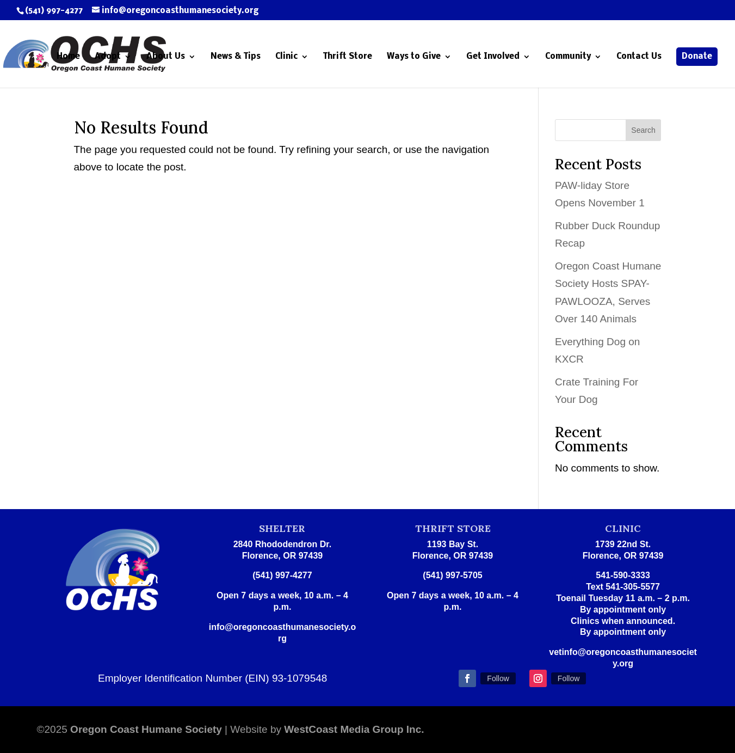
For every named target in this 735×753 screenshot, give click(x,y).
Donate (697, 56)
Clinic (286, 57)
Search (643, 130)
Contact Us (639, 57)
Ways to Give (414, 57)
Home (68, 57)
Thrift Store (347, 57)
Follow (498, 678)
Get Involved (493, 57)
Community (568, 57)
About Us (165, 57)
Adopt (108, 57)
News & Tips (236, 57)
